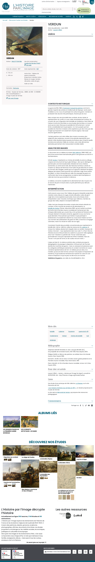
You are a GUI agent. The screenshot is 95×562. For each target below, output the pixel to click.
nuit (88, 336)
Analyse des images (58, 148)
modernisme (54, 336)
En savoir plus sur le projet (36, 542)
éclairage (53, 340)
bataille (52, 331)
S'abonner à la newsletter (85, 10)
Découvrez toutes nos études (18, 20)
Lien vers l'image (13, 98)
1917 (37, 69)
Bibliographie (54, 345)
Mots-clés (30, 16)
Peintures (16, 88)
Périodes (41, 16)
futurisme (71, 331)
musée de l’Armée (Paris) (32, 63)
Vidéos (68, 16)
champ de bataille (76, 336)
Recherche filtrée (56, 16)
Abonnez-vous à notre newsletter (57, 552)
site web (28, 65)
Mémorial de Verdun (63, 392)
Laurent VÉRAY (57, 30)
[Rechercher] (57, 9)
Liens (50, 379)
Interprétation (56, 189)
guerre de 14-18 (83, 331)
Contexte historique (59, 103)
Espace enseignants (63, 1)
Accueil (5, 20)
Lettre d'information (48, 1)
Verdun (64, 336)
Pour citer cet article (57, 369)
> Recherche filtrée (46, 12)
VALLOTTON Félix (17, 61)
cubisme (61, 331)
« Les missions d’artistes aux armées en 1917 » (62, 388)
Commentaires (54, 401)
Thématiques (17, 16)
